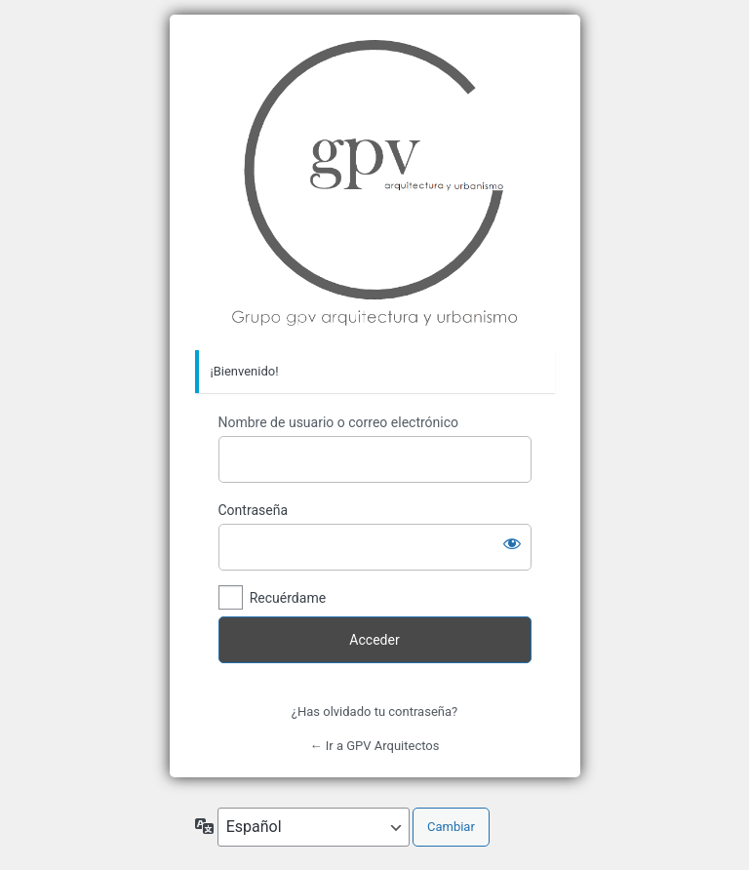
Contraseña (253, 510)
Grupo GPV (375, 183)
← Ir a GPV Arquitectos (375, 745)
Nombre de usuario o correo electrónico (338, 422)
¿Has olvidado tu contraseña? (374, 711)
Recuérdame (288, 598)
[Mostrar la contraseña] (512, 543)
